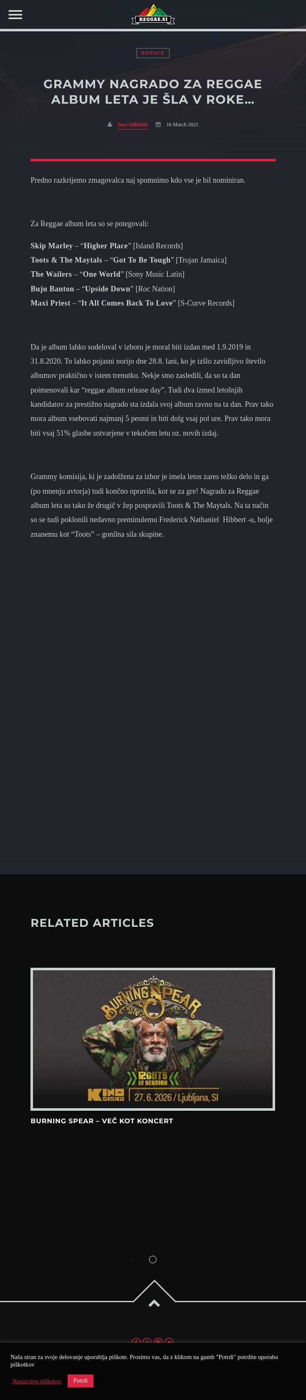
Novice (153, 53)
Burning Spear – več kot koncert (101, 1121)
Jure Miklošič (132, 125)
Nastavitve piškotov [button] (37, 1381)
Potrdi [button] (80, 1380)
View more (152, 1039)
